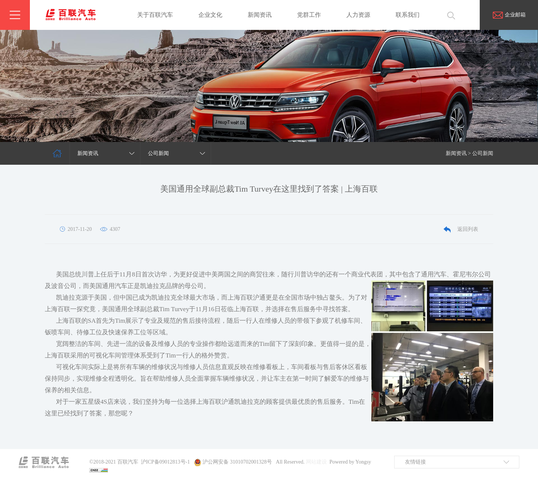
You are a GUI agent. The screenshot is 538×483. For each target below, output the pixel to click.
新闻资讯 (260, 15)
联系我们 (408, 15)
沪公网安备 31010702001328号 (237, 462)
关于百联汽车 (155, 15)
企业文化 (210, 15)
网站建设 (316, 462)
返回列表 (460, 229)
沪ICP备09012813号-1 (165, 462)
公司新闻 (482, 153)
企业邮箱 (509, 15)
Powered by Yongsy (350, 462)
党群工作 (309, 15)
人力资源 (358, 15)
